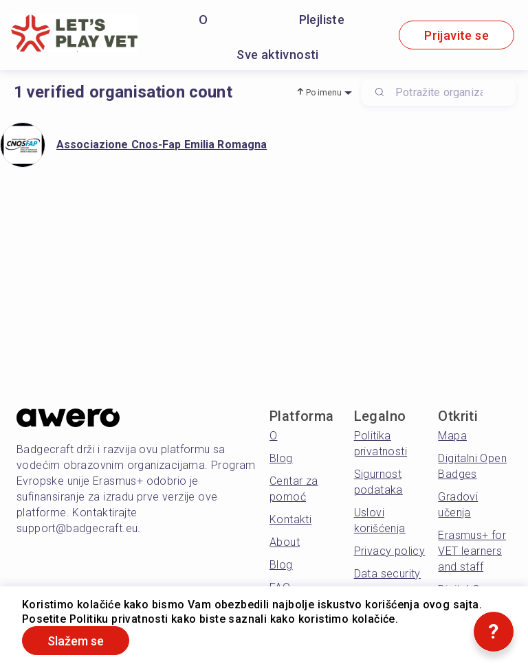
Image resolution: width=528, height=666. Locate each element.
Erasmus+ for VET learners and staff (472, 551)
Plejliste (322, 19)
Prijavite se (456, 35)
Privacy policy (390, 551)
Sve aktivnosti (277, 54)
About (285, 542)
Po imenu (324, 92)
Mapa (452, 435)
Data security (387, 573)
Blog (281, 458)
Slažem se (75, 641)
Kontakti (290, 519)
